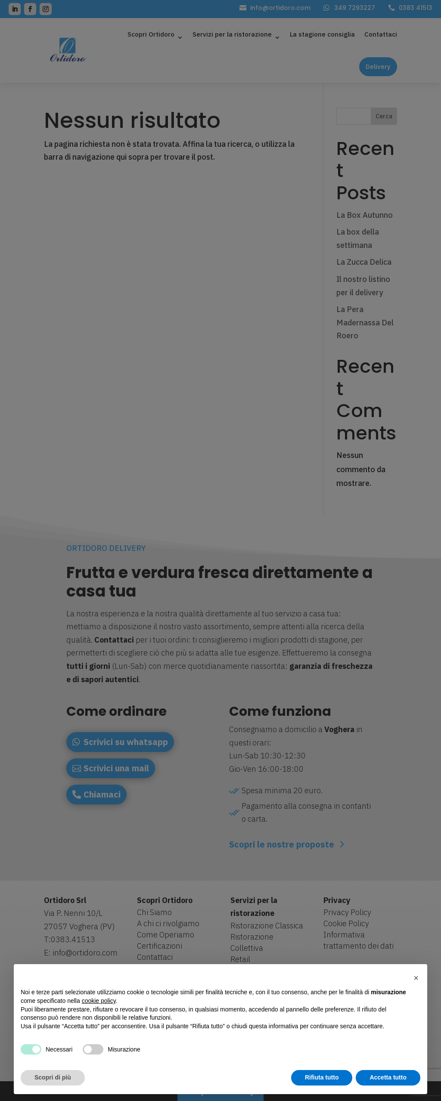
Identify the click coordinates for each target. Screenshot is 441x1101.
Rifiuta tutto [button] (322, 1077)
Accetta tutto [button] (388, 1077)
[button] (416, 978)
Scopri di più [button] (52, 1077)
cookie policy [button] (99, 1000)
